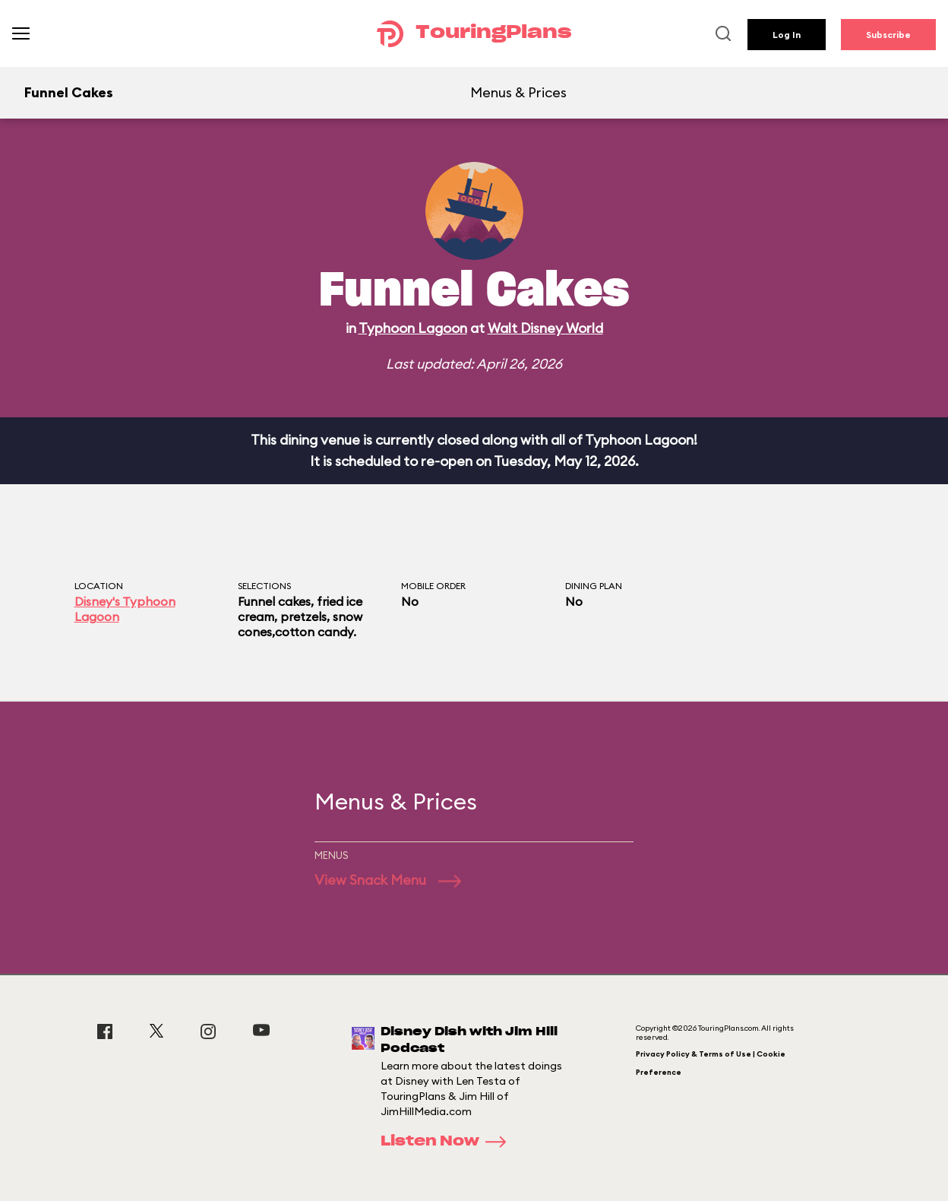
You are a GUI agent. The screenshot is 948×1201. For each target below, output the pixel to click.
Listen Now (448, 1142)
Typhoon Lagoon (413, 328)
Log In (787, 34)
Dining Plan (593, 585)
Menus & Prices (518, 92)
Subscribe (888, 34)
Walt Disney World (545, 328)
